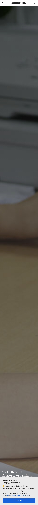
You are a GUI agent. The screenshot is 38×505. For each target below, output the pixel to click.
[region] (19, 491)
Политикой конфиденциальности (18, 496)
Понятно (19, 501)
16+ (35, 2)
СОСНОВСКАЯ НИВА (18, 3)
